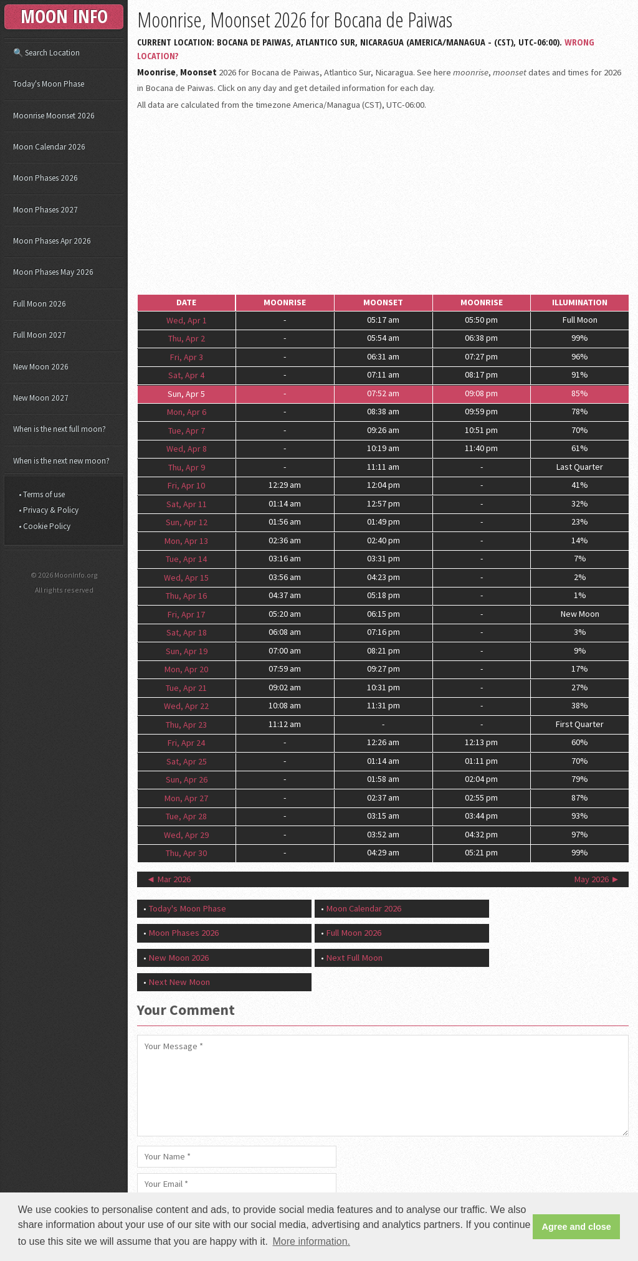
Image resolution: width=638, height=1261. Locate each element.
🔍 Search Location (46, 52)
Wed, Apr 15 (186, 577)
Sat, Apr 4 (186, 375)
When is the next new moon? (61, 460)
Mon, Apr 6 (186, 411)
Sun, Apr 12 (186, 522)
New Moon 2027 (41, 398)
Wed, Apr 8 (186, 448)
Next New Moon (179, 981)
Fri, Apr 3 (186, 356)
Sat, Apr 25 (186, 760)
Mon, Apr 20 (186, 669)
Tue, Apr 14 (186, 558)
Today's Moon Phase (187, 908)
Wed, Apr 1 (186, 319)
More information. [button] (312, 1241)
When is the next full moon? (59, 429)
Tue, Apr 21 (186, 687)
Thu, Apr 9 (186, 466)
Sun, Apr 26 (186, 779)
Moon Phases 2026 (183, 932)
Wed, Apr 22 (186, 705)
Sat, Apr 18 (186, 632)
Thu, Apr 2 (186, 338)
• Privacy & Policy (49, 510)
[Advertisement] (383, 204)
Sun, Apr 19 (186, 650)
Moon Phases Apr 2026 (52, 241)
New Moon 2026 (178, 957)
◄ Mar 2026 (168, 879)
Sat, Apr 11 (186, 503)
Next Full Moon (354, 957)
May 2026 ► (597, 879)
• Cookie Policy (44, 526)
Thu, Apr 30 (186, 853)
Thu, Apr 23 (186, 724)
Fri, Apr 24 (186, 742)
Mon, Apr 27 (186, 797)
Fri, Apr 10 (186, 485)
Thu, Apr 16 (186, 595)
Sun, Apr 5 (186, 393)
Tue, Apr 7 (186, 429)
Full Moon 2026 (353, 932)
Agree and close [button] (576, 1227)
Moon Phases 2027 (45, 209)
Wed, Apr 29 (186, 834)
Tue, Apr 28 (186, 816)
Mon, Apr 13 (186, 540)
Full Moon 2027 (39, 335)
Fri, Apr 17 (186, 613)
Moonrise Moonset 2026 (54, 115)
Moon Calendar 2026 (363, 908)
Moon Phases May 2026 (53, 272)
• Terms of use (42, 494)
